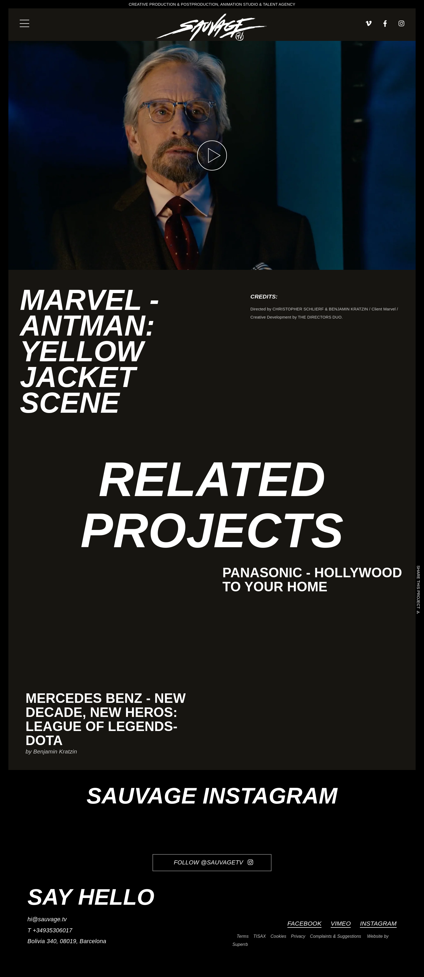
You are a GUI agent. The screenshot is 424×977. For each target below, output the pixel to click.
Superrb (240, 944)
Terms (243, 936)
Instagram (378, 923)
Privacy (298, 936)
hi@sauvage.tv (47, 919)
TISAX (259, 936)
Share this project (418, 588)
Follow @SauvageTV (213, 862)
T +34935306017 (49, 930)
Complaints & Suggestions (335, 936)
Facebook (304, 923)
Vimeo (341, 923)
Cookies (278, 936)
